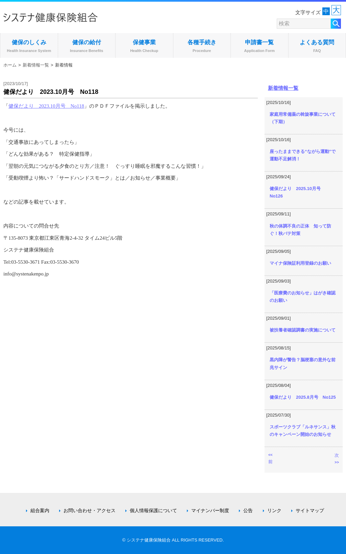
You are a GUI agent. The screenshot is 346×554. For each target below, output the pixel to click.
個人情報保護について (153, 510)
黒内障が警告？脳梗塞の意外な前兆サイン (303, 363)
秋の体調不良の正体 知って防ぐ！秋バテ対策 (300, 229)
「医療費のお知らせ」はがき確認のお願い (303, 296)
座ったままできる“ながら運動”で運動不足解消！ (303, 155)
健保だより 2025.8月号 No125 (303, 397)
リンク (274, 510)
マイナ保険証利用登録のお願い (300, 263)
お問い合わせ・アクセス (90, 510)
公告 (248, 510)
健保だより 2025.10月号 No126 (297, 192)
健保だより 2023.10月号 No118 (46, 106)
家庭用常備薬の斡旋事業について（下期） (303, 118)
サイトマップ (310, 510)
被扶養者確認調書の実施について (303, 330)
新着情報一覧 (36, 65)
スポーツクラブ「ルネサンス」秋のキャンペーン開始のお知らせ (303, 430)
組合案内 (39, 510)
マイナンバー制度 (210, 510)
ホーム (10, 65)
